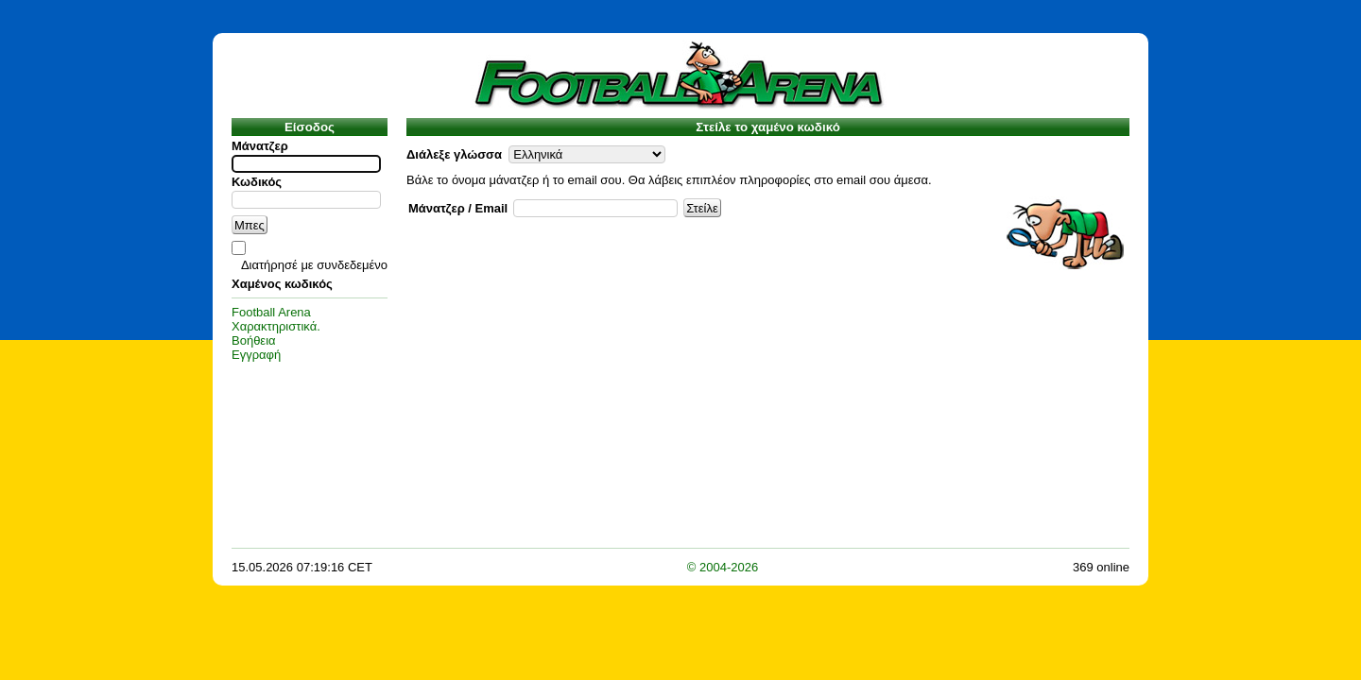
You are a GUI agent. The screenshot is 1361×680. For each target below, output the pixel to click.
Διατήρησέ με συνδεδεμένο (314, 265)
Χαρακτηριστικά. (276, 326)
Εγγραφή (256, 355)
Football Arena (271, 312)
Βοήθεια (254, 340)
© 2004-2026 (722, 567)
